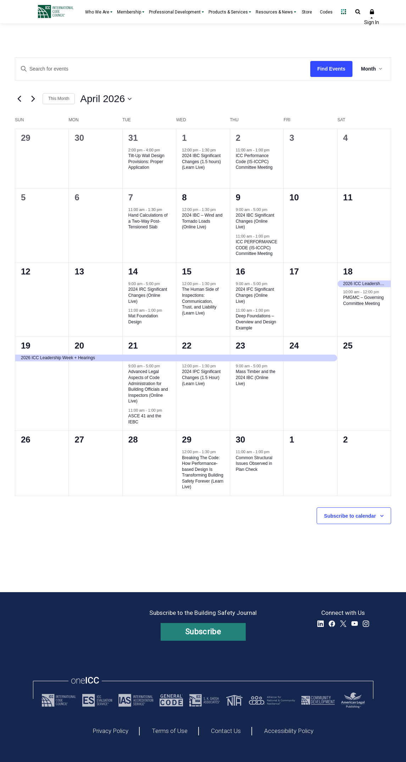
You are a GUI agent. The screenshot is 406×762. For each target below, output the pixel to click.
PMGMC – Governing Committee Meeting (363, 300)
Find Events (331, 69)
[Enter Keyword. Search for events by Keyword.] (162, 69)
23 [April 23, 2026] (240, 345)
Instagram (366, 623)
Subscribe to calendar (350, 516)
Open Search (358, 11)
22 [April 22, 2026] (186, 345)
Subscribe (203, 631)
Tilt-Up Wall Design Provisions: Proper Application (146, 161)
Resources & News (274, 12)
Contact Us (226, 731)
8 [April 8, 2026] (184, 197)
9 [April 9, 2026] (238, 197)
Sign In (372, 11)
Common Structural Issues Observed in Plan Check (254, 463)
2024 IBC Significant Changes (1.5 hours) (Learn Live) (201, 161)
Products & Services (228, 12)
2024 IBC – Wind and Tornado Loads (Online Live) (202, 221)
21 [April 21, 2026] (133, 345)
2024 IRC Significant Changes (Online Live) (147, 295)
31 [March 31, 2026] (133, 138)
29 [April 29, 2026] (186, 439)
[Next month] (33, 99)
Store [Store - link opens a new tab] (307, 12)
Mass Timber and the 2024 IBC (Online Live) (256, 377)
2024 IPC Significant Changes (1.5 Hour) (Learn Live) (201, 377)
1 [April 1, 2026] (184, 138)
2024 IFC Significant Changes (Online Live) (255, 295)
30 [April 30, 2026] (240, 439)
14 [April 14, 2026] (133, 271)
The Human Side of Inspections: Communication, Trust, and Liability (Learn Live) (200, 301)
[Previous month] (19, 99)
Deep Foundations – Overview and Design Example (256, 321)
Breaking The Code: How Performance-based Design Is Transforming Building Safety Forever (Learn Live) (202, 472)
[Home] (57, 11)
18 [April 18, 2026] (348, 271)
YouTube (354, 623)
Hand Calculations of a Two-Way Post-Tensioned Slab (148, 221)
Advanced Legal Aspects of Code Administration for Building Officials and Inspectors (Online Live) (148, 386)
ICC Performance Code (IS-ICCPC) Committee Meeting (254, 161)
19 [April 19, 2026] (25, 345)
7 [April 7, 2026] (130, 197)
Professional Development (175, 12)
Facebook (332, 623)
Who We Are (97, 12)
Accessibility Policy (288, 731)
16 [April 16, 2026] (240, 271)
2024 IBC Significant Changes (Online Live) (255, 221)
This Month (58, 98)
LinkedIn (320, 623)
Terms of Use (170, 731)
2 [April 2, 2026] (238, 138)
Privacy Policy (110, 731)
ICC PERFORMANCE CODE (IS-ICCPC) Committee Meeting (256, 247)
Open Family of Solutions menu (344, 11)
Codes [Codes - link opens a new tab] (326, 12)
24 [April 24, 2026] (294, 345)
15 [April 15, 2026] (186, 271)
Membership (129, 12)
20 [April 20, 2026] (79, 345)
